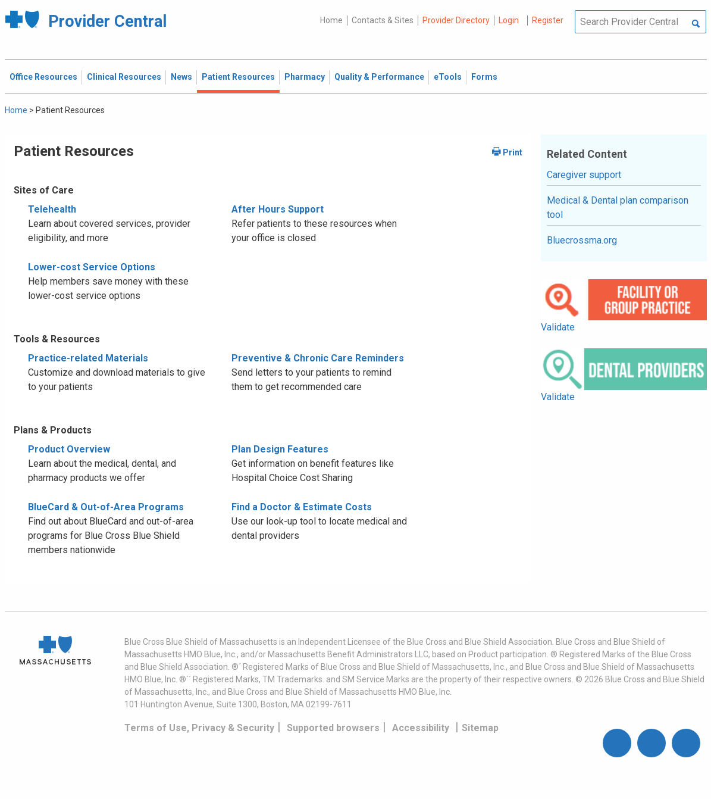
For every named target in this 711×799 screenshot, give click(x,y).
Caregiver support (584, 174)
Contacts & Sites (383, 20)
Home (331, 20)
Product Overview (69, 449)
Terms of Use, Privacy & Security (199, 728)
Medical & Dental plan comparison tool (617, 207)
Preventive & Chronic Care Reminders (317, 358)
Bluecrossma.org (582, 240)
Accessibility (420, 728)
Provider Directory (456, 20)
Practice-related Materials (88, 358)
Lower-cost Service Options (91, 267)
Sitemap (480, 728)
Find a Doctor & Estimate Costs (301, 507)
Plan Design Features (279, 449)
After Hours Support (277, 209)
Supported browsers (333, 728)
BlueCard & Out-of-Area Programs (106, 507)
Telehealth (52, 209)
